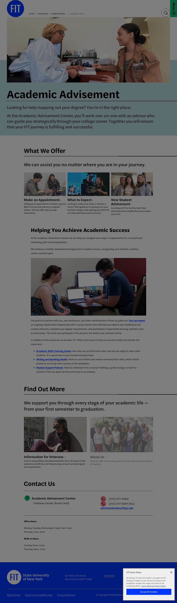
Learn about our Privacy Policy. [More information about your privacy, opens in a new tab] (153, 586)
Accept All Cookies (149, 591)
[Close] (171, 572)
